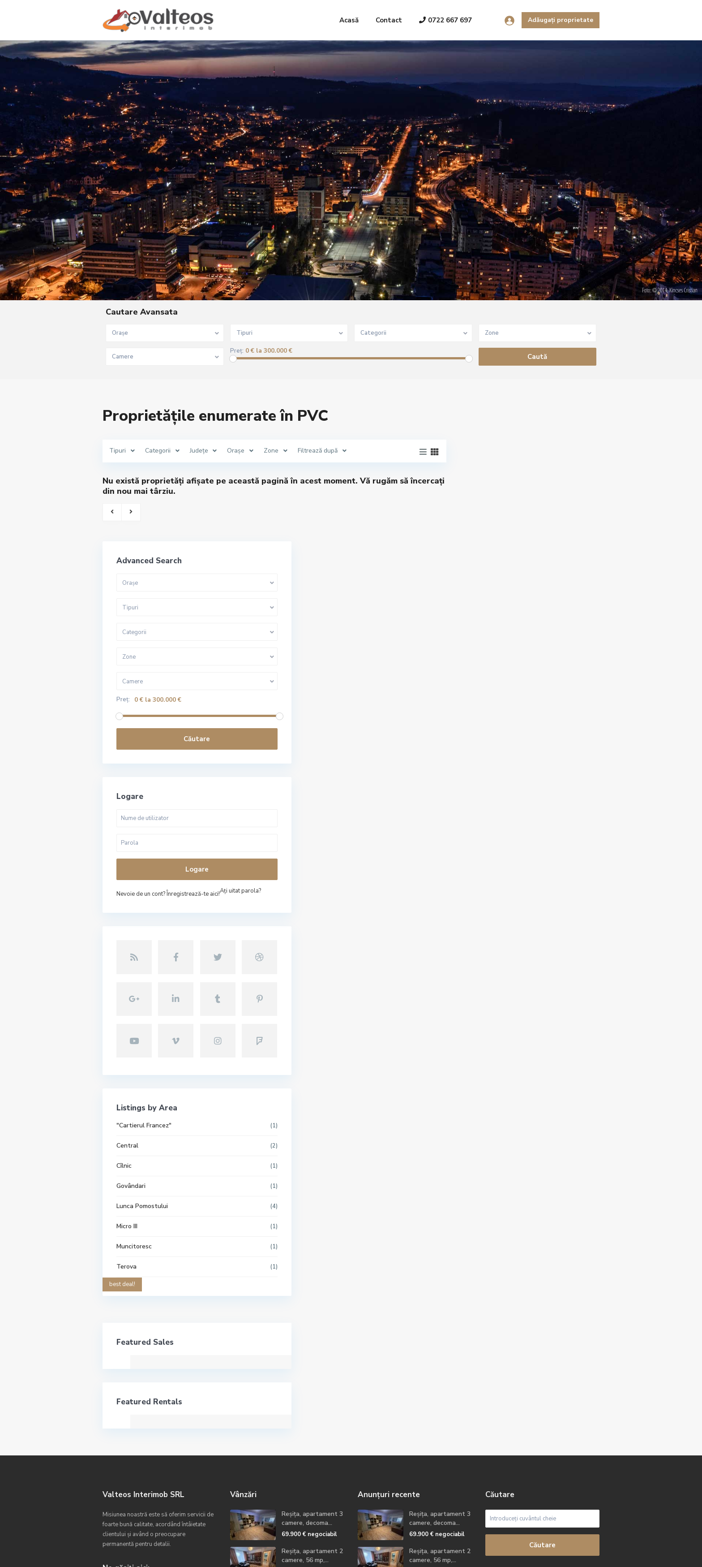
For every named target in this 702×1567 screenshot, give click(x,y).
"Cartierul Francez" (501, 967)
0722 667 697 (445, 20)
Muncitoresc (491, 1088)
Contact (389, 20)
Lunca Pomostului (499, 1048)
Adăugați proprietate (560, 20)
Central (485, 987)
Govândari (488, 1027)
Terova (484, 1108)
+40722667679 (135, 1443)
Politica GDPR (579, 1554)
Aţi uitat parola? (494, 768)
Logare (529, 734)
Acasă (349, 20)
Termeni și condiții (522, 1554)
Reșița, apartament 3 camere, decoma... (312, 1360)
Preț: (237, 351)
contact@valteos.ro (142, 1457)
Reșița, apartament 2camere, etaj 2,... (310, 1434)
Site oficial (128, 1470)
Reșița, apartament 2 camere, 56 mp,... (312, 1397)
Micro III (484, 1068)
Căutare (530, 603)
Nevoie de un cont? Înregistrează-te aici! (525, 759)
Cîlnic (481, 1007)
